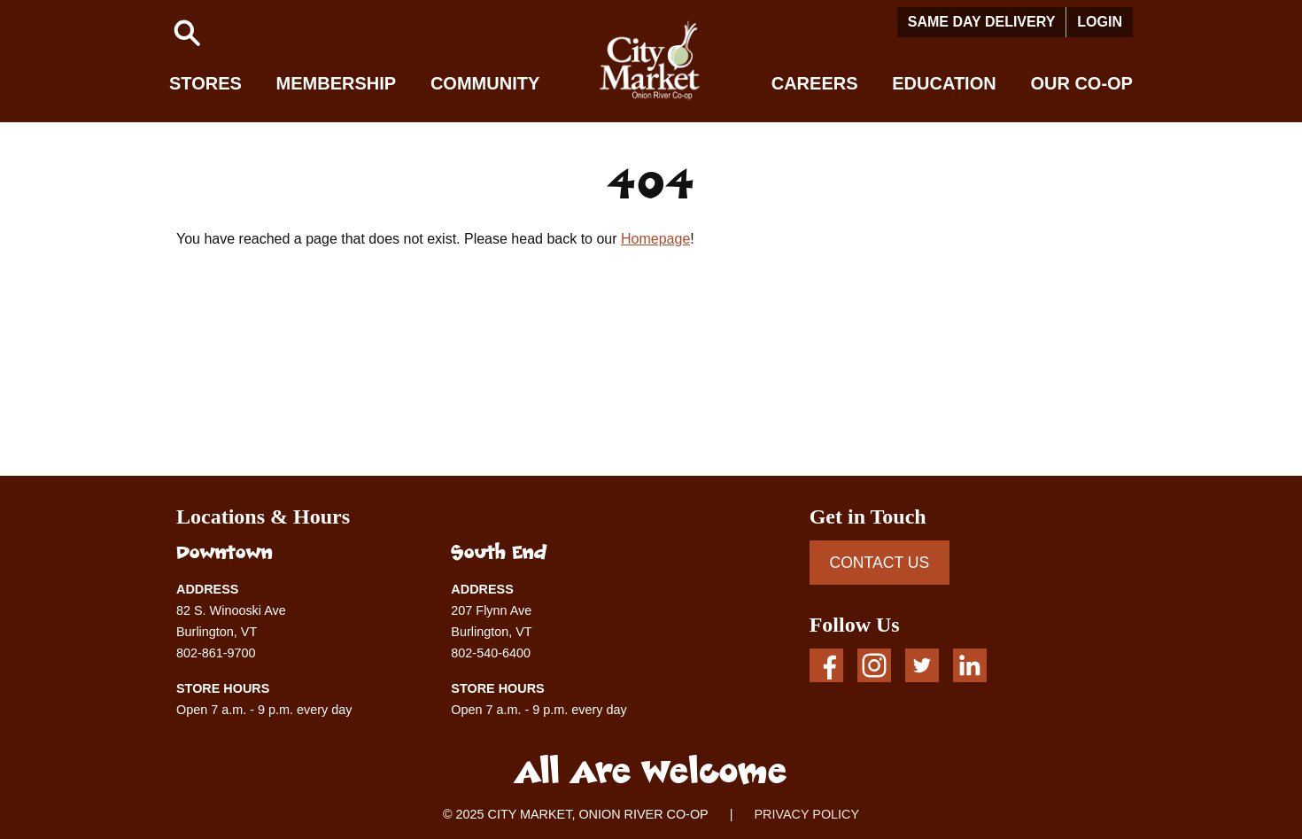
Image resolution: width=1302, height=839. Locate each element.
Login (1099, 21)
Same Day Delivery (982, 21)
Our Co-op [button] (1081, 83)
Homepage (655, 238)
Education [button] (944, 83)
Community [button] (484, 83)
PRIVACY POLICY (806, 814)
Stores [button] (205, 83)
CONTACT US (879, 562)
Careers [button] (814, 83)
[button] (187, 32)
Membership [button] (336, 83)
